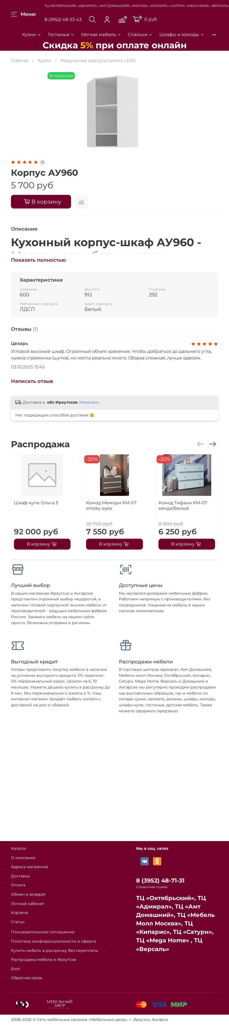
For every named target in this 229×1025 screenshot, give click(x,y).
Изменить (89, 402)
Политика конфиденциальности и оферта (53, 941)
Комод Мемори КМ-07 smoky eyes (111, 505)
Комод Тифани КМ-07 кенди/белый (182, 505)
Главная (20, 60)
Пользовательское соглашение (43, 931)
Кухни (31, 34)
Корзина (19, 912)
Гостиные (61, 34)
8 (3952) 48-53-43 (63, 19)
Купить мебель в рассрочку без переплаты (54, 950)
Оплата (18, 885)
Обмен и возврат (28, 894)
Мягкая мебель (101, 34)
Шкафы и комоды (181, 34)
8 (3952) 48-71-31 (160, 880)
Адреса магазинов (29, 866)
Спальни (140, 34)
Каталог (19, 848)
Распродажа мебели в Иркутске (43, 959)
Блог (15, 968)
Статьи (18, 921)
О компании (23, 857)
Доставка (20, 876)
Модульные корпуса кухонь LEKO (98, 60)
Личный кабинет (28, 903)
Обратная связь (26, 977)
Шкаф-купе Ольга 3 (36, 502)
